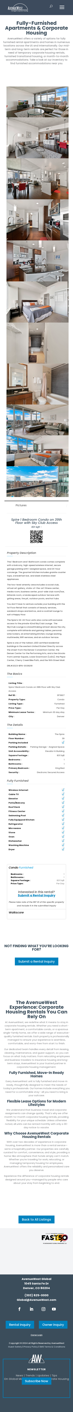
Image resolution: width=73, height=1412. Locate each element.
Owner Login (37, 1335)
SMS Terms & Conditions (52, 1346)
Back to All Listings (36, 1219)
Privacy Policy (31, 1346)
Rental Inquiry (20, 1324)
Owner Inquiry (53, 1324)
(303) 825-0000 (36, 1295)
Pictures (21, 505)
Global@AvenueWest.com (36, 1300)
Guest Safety (15, 1346)
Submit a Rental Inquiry (36, 895)
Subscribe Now (36, 1381)
